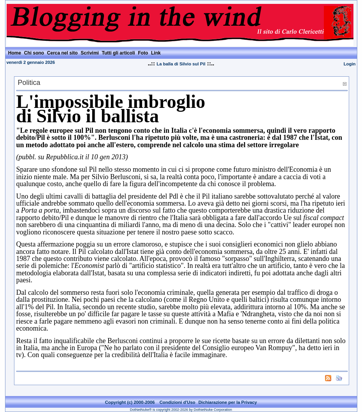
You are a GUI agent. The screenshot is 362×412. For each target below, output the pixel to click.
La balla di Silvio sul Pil (180, 64)
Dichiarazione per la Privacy (228, 402)
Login (350, 64)
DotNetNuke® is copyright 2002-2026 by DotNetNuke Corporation (181, 410)
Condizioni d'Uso (177, 402)
